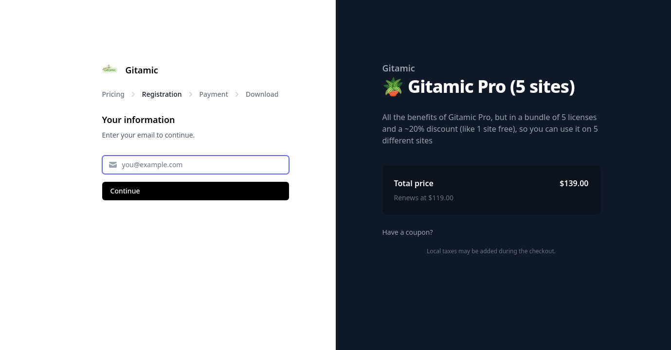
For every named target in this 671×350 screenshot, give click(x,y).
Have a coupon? (407, 232)
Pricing (113, 94)
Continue (125, 190)
